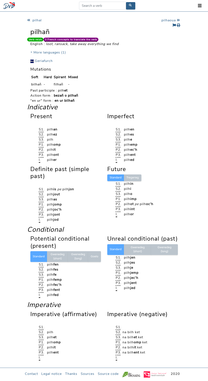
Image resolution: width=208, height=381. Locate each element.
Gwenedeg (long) (78, 256)
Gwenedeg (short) (57, 256)
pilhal (34, 20)
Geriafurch (41, 61)
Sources (87, 373)
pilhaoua (171, 20)
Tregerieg (132, 177)
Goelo (94, 256)
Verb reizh (35, 39)
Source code (108, 373)
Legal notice (51, 373)
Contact (31, 373)
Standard (116, 177)
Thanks (71, 373)
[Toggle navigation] (200, 6)
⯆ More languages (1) (48, 52)
